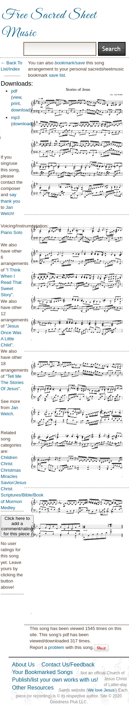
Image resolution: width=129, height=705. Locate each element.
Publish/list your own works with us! (55, 680)
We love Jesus (101, 690)
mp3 (15, 117)
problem (56, 647)
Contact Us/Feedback (68, 664)
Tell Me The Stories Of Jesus (12, 382)
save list (57, 75)
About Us (23, 664)
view (16, 97)
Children (9, 457)
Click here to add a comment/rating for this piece (17, 526)
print (15, 103)
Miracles (9, 476)
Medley (8, 507)
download (20, 110)
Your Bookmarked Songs (42, 672)
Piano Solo (11, 232)
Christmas (11, 470)
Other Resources (33, 688)
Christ (6, 463)
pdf (14, 91)
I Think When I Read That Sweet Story (11, 282)
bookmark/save (70, 62)
